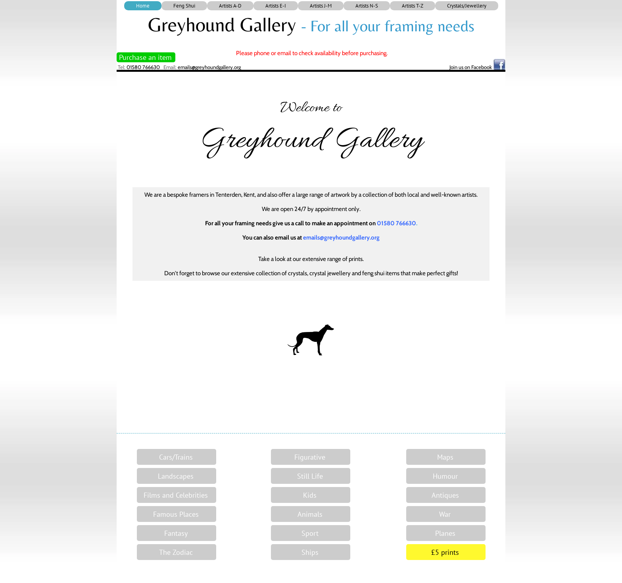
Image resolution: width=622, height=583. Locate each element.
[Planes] (446, 533)
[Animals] (310, 514)
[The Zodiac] (176, 552)
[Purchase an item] (146, 57)
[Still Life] (310, 476)
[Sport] (310, 533)
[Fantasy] (176, 533)
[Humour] (446, 476)
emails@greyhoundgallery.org (209, 67)
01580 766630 (143, 67)
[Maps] (446, 457)
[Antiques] (446, 495)
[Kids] (310, 495)
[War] (446, 514)
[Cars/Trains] (176, 457)
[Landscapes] (176, 476)
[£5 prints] (446, 552)
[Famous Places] (176, 514)
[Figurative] (310, 457)
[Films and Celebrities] (176, 495)
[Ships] (310, 552)
